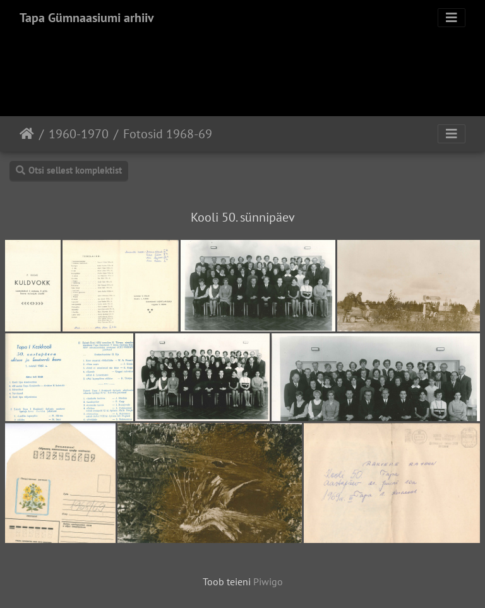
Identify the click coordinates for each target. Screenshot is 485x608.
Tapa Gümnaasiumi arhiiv (87, 17)
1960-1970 (79, 134)
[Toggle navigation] (451, 17)
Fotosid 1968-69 (167, 134)
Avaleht (27, 133)
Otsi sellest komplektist (69, 170)
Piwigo (268, 581)
